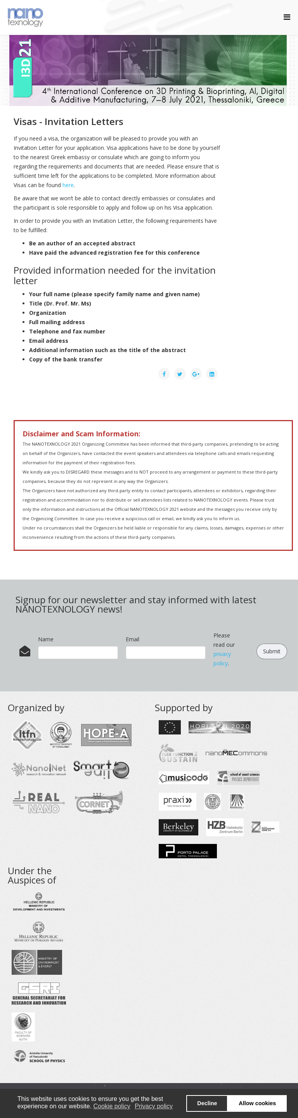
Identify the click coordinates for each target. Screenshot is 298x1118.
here (68, 185)
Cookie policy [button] (111, 1106)
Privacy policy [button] (154, 1106)
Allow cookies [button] (257, 1103)
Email (132, 639)
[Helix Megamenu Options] (287, 17)
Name (46, 639)
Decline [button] (207, 1103)
